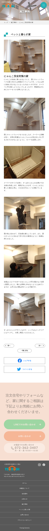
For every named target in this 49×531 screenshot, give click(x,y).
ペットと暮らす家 (24, 509)
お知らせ (24, 499)
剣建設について (24, 488)
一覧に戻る (24, 350)
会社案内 (24, 493)
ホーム (24, 483)
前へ (9, 345)
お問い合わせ (24, 515)
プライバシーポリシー (25, 520)
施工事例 (24, 504)
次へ (40, 345)
